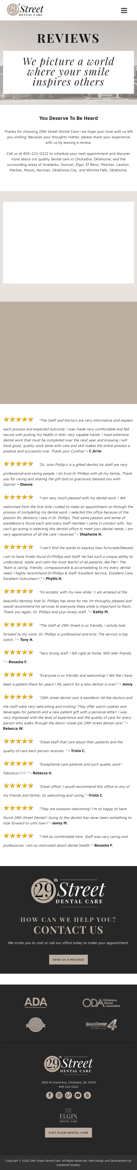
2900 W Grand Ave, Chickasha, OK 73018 (68, 1082)
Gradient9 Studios (68, 1165)
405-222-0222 (68, 1086)
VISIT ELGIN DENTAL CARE (68, 1132)
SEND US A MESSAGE (68, 959)
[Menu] (124, 10)
